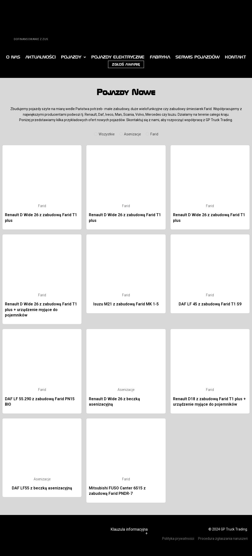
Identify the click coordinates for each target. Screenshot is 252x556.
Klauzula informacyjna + (129, 531)
